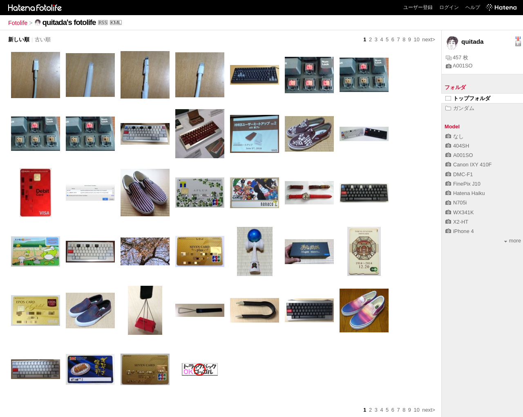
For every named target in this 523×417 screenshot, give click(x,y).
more (512, 241)
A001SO (459, 66)
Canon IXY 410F (468, 164)
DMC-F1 (459, 174)
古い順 (43, 39)
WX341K (459, 212)
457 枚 (457, 57)
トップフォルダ (467, 98)
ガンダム (459, 108)
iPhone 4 (459, 231)
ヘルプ (472, 7)
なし (454, 136)
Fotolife (17, 23)
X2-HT (456, 222)
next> (428, 39)
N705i (456, 203)
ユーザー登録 (418, 7)
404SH (457, 146)
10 (417, 39)
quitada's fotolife (69, 22)
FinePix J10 (463, 184)
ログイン (449, 7)
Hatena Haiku (465, 193)
